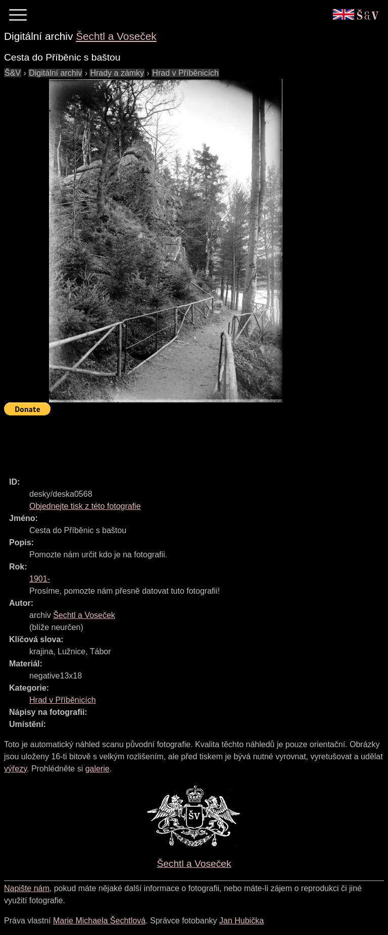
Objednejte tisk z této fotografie (85, 506)
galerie (97, 768)
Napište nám (27, 888)
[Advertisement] (188, 441)
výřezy (15, 768)
